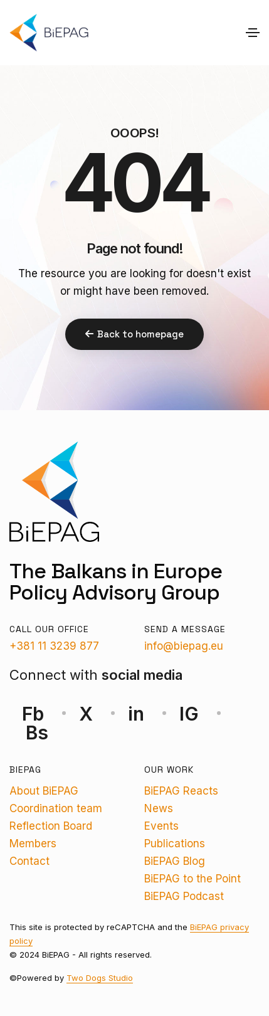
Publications (174, 843)
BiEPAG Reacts (181, 791)
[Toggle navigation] (253, 32)
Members (32, 843)
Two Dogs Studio (99, 978)
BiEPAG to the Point (192, 878)
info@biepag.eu (183, 646)
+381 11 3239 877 (54, 646)
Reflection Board (50, 826)
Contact (29, 861)
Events (161, 826)
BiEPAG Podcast (184, 896)
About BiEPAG (43, 791)
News (158, 808)
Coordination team (55, 808)
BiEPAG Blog (174, 861)
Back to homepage (134, 334)
